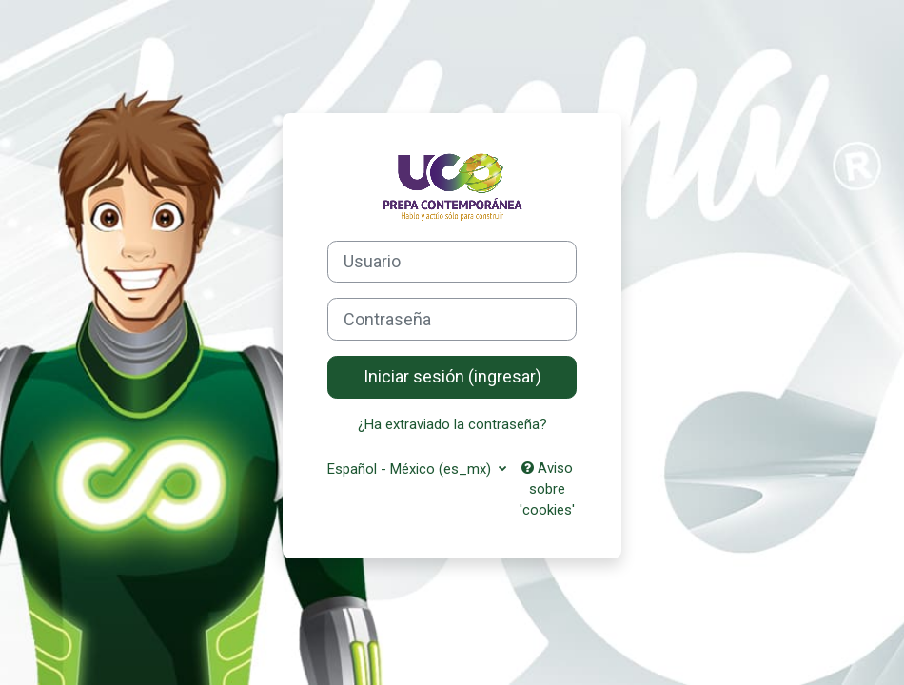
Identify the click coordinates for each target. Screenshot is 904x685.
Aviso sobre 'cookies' (547, 489)
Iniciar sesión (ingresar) (452, 376)
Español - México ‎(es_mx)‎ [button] (411, 469)
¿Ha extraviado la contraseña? (452, 424)
